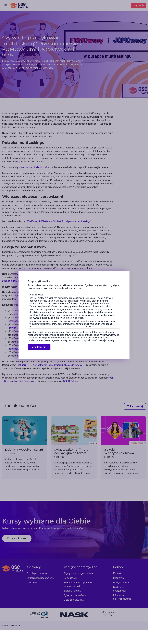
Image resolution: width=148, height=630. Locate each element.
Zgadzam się (39, 347)
